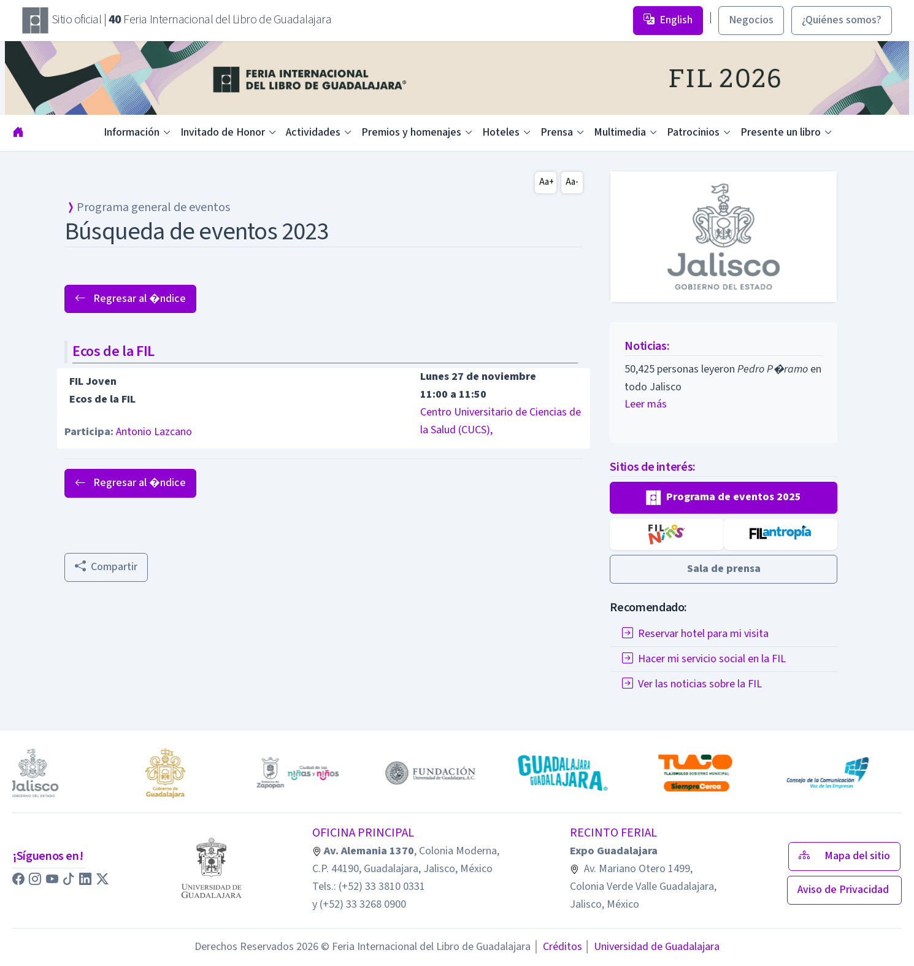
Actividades (313, 132)
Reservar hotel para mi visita (695, 633)
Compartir (106, 566)
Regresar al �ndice (130, 298)
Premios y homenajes (411, 132)
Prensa (556, 132)
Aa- (572, 182)
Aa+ (546, 182)
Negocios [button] (751, 20)
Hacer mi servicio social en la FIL (704, 659)
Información (131, 132)
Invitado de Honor (222, 132)
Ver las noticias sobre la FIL (692, 684)
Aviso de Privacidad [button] (844, 889)
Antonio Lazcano (154, 431)
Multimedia (620, 132)
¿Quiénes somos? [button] (841, 20)
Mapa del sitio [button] (844, 856)
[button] (723, 498)
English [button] (668, 20)
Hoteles (501, 132)
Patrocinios (693, 132)
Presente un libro (780, 132)
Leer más (645, 404)
